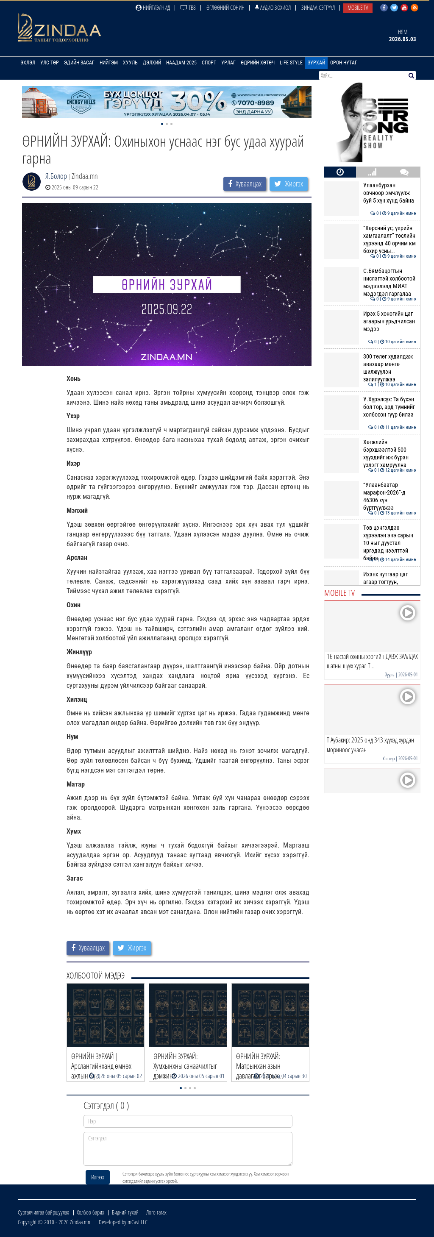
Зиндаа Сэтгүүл (318, 7)
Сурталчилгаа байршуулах (43, 1212)
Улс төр (49, 63)
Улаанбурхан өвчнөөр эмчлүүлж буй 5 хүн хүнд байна (370, 193)
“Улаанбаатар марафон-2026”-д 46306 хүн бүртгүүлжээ (370, 496)
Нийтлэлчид (153, 7)
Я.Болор (56, 176)
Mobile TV (358, 7)
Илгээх (97, 1177)
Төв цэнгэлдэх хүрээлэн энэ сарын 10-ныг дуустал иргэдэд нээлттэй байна (370, 543)
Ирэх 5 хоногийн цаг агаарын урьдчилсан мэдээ (370, 321)
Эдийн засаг (79, 63)
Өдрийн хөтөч (258, 63)
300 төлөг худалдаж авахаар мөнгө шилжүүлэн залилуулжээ (370, 368)
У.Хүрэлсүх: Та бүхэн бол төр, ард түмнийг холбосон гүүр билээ (370, 407)
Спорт (209, 63)
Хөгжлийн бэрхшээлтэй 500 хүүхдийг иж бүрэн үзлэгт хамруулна (370, 453)
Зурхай (316, 63)
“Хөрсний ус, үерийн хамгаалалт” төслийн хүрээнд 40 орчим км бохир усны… (370, 239)
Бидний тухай (125, 1212)
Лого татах (156, 1212)
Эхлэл (27, 63)
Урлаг (228, 63)
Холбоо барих (90, 1212)
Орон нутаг (343, 63)
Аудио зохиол (273, 7)
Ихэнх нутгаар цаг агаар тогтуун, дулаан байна (370, 582)
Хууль (130, 63)
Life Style (291, 63)
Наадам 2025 (181, 63)
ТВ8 (188, 7)
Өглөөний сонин (225, 7)
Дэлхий (152, 63)
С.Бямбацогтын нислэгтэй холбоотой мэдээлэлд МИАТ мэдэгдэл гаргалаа (370, 282)
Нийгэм (109, 63)
